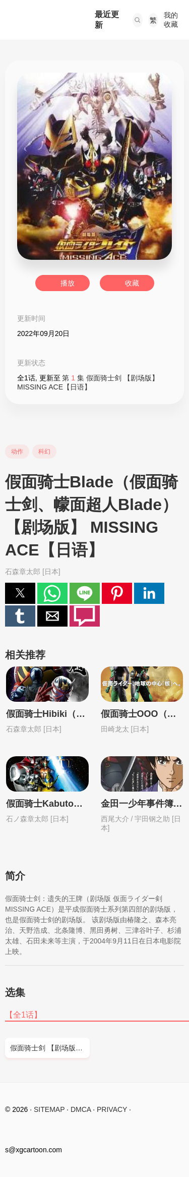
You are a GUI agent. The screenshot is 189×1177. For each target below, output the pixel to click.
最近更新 (107, 19)
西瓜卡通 (40, 20)
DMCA (81, 1109)
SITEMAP (49, 1109)
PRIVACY (112, 1109)
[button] (138, 20)
